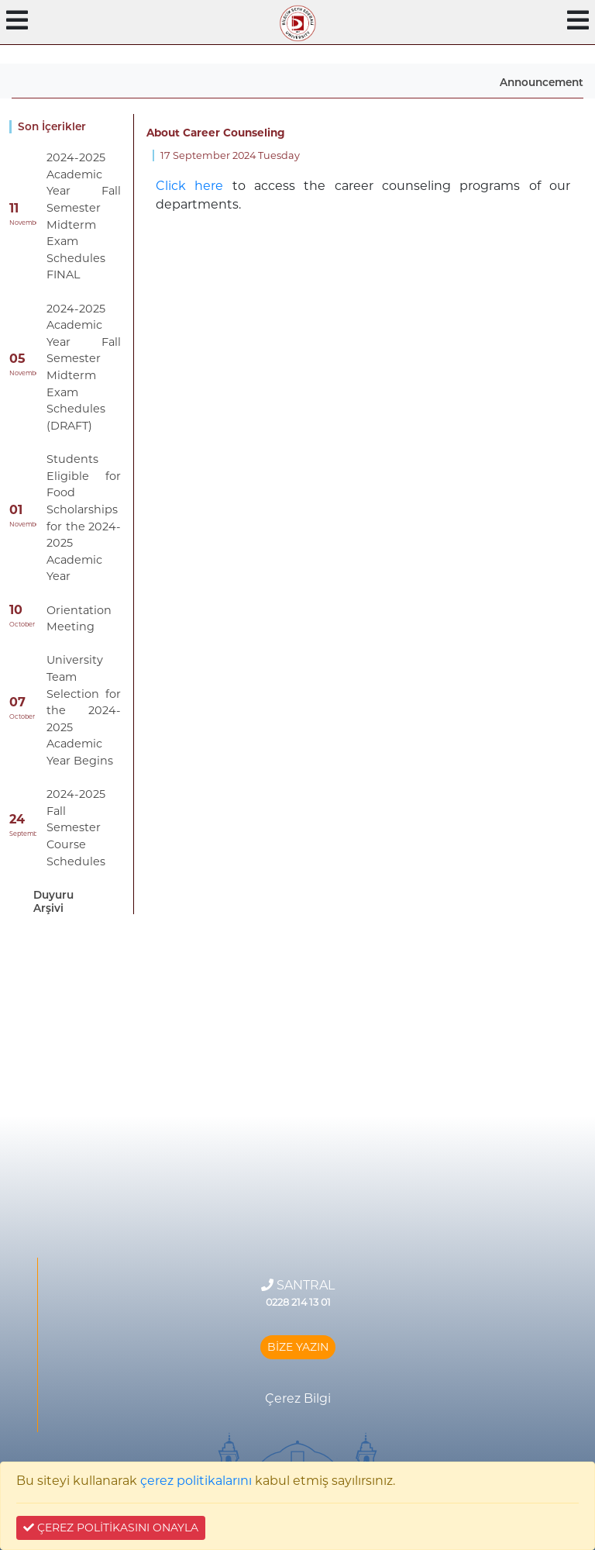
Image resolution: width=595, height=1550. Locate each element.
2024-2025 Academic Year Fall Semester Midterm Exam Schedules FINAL (83, 215)
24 (17, 819)
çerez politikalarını (196, 1480)
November (22, 222)
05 (17, 358)
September (22, 833)
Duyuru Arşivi (53, 901)
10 (15, 609)
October (22, 624)
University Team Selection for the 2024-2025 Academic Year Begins (83, 710)
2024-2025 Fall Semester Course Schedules (75, 827)
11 (14, 208)
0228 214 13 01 (298, 1302)
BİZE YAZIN (297, 1347)
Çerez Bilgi (298, 1398)
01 (15, 509)
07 (17, 702)
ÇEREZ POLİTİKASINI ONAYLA (110, 1527)
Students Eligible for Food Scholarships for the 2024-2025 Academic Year (83, 517)
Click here (189, 185)
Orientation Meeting (79, 618)
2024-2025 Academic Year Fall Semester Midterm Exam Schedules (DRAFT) (83, 367)
